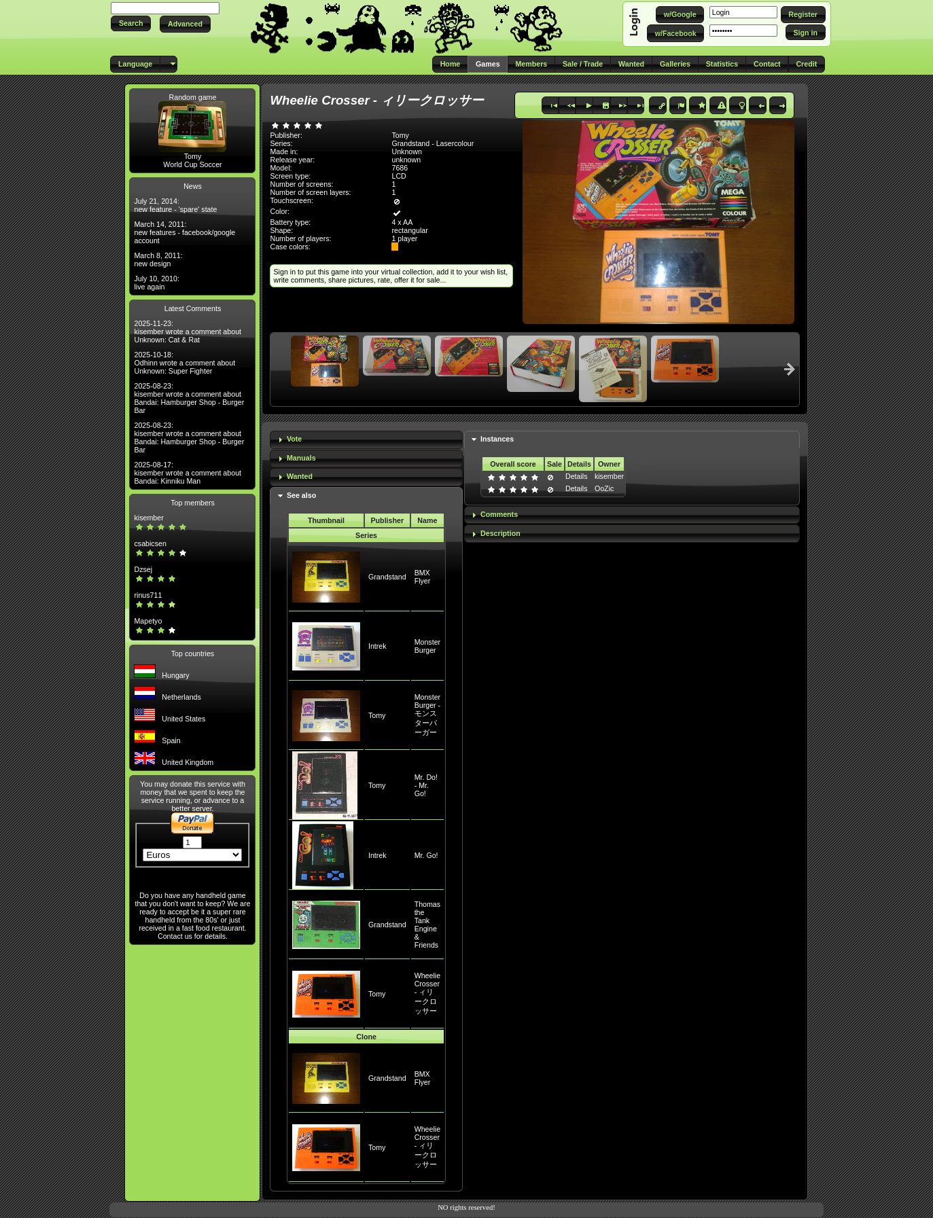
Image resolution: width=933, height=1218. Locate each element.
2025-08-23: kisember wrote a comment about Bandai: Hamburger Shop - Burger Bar (189, 398)
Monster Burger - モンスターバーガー (428, 714)
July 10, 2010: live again (156, 282)
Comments (499, 514)
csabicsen (150, 543)
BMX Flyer (423, 577)
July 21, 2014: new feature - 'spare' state (175, 205)
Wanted (300, 476)
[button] (131, 23)
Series (366, 535)
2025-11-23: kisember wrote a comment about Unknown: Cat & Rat (187, 331)
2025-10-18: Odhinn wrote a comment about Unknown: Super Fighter (184, 363)
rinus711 (148, 595)
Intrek (377, 646)
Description (500, 533)
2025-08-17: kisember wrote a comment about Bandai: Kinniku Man (187, 473)
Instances (497, 439)
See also (301, 495)
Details (576, 476)
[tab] (366, 440)
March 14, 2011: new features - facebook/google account (184, 232)
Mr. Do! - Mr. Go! (426, 785)
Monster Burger (428, 646)
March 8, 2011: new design (158, 259)
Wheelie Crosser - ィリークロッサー (428, 993)
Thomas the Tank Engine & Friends (428, 924)
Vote (294, 439)
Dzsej (143, 569)
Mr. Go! (426, 855)
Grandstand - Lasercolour (432, 143)
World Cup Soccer (192, 164)
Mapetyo (148, 621)
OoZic (604, 488)
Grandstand (387, 577)
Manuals (301, 458)
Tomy (192, 156)
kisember (148, 518)
